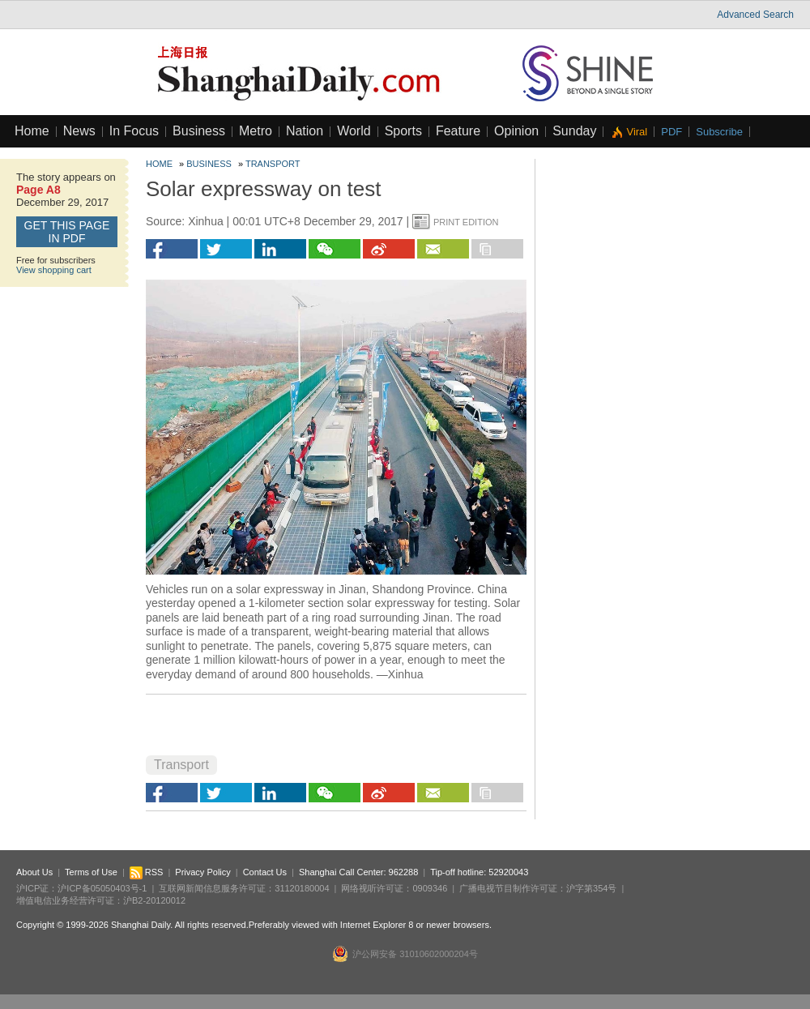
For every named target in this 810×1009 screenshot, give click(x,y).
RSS (147, 872)
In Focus (134, 131)
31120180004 (302, 888)
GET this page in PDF (67, 232)
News (79, 131)
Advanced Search (755, 14)
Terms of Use (91, 872)
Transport (273, 164)
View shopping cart (54, 270)
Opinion (516, 131)
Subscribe (719, 132)
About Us (34, 872)
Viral (636, 132)
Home (32, 131)
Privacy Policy (202, 872)
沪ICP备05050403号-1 (102, 888)
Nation (304, 131)
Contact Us (265, 872)
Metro (255, 131)
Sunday (574, 131)
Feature (458, 131)
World (354, 131)
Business (199, 131)
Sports (403, 131)
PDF (671, 132)
